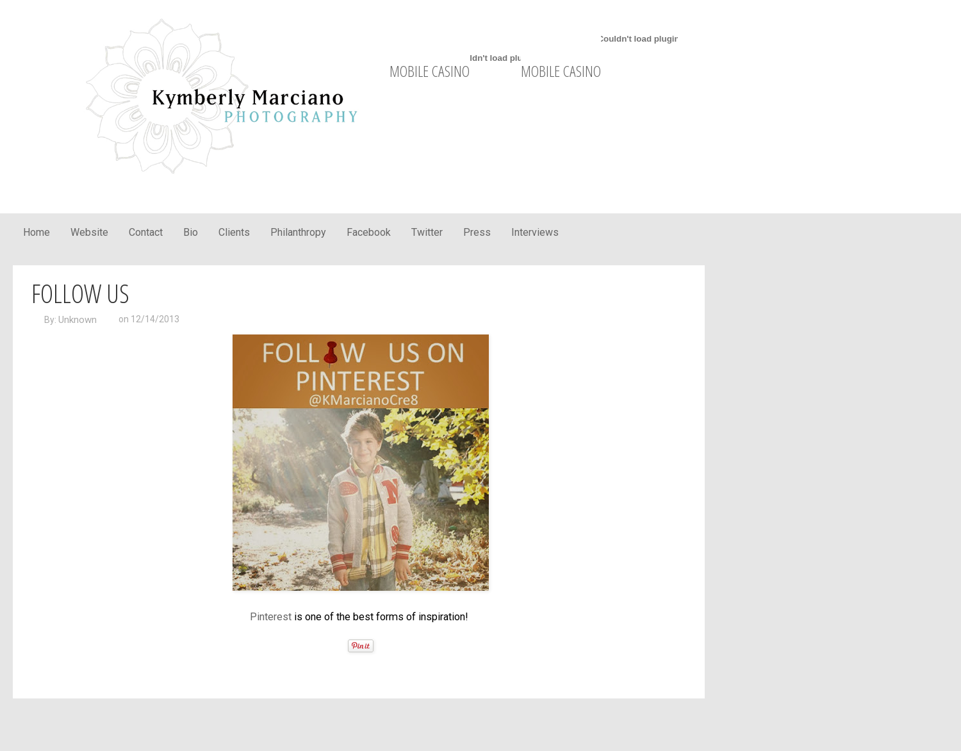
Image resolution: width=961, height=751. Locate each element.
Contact (146, 232)
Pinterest (271, 617)
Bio (190, 232)
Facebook (369, 232)
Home (36, 232)
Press (477, 232)
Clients (234, 232)
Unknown (77, 320)
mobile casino (430, 70)
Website (89, 232)
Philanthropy (298, 232)
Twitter (427, 232)
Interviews (535, 232)
